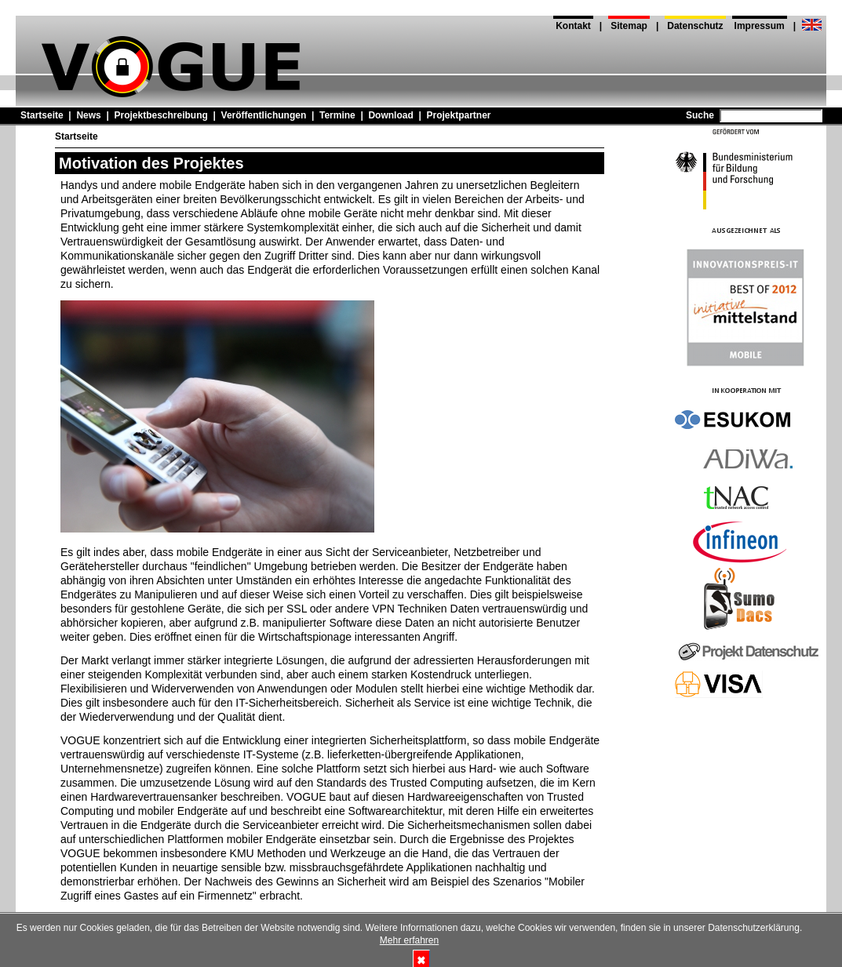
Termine (337, 115)
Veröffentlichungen (264, 115)
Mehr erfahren (409, 940)
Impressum (759, 25)
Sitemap (629, 25)
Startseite (42, 115)
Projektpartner (458, 115)
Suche (700, 115)
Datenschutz (695, 25)
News (88, 115)
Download (390, 115)
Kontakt (573, 25)
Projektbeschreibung (160, 115)
